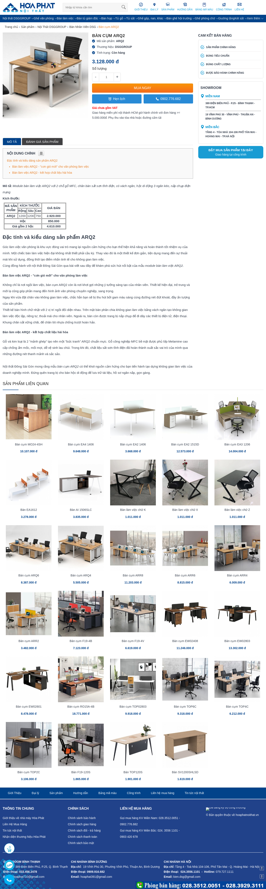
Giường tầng (226, 18)
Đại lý (35, 793)
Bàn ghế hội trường (179, 18)
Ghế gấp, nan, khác (150, 18)
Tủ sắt (130, 18)
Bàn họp (106, 18)
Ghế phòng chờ (205, 18)
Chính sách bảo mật (81, 843)
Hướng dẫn (80, 793)
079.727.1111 (225, 871)
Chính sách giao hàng (82, 824)
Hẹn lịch (116, 99)
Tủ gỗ (119, 18)
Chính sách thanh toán (82, 836)
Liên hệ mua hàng (162, 793)
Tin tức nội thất (194, 793)
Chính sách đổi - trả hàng (84, 830)
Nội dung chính (25, 153)
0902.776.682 (168, 99)
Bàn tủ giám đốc (87, 18)
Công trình (133, 793)
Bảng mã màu (107, 793)
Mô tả (12, 141)
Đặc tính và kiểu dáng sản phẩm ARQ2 (32, 160)
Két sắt (239, 18)
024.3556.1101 (190, 871)
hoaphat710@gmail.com (28, 876)
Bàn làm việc (65, 18)
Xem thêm (253, 18)
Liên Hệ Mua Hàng (15, 824)
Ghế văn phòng (44, 18)
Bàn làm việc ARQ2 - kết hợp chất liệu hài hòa (42, 172)
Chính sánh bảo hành (82, 818)
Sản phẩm (56, 793)
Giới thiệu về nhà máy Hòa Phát (23, 818)
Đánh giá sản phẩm (42, 141)
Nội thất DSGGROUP (17, 18)
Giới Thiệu (14, 793)
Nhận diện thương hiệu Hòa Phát (24, 836)
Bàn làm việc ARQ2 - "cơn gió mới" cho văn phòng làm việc (50, 166)
